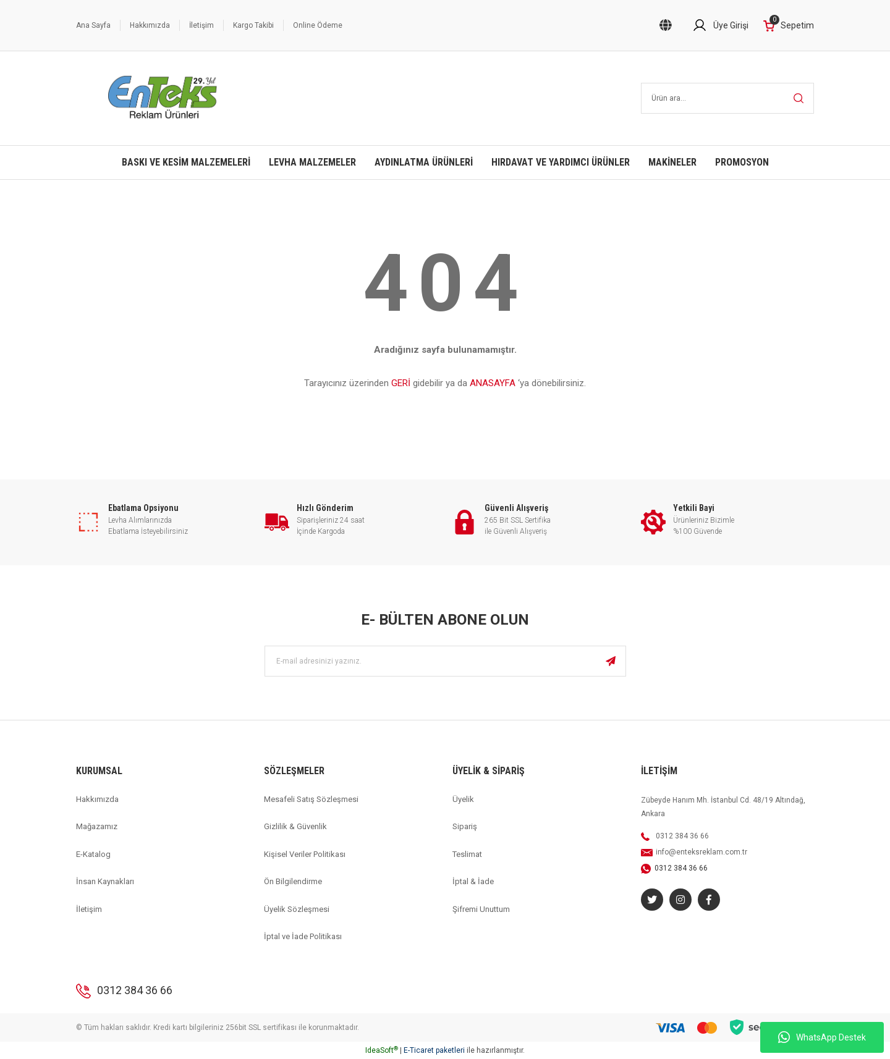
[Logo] (163, 98)
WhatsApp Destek (822, 1037)
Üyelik (463, 799)
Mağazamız (96, 826)
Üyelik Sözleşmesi (296, 909)
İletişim (201, 25)
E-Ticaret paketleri (434, 1050)
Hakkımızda (150, 25)
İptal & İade (473, 881)
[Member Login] (720, 25)
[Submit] (610, 661)
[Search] (728, 98)
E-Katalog (93, 854)
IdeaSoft (381, 1050)
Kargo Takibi (253, 25)
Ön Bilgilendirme (293, 881)
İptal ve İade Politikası (303, 936)
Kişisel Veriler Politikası (304, 854)
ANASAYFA (492, 383)
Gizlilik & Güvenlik (295, 826)
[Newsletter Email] (445, 661)
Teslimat (467, 854)
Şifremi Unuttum (481, 909)
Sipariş (464, 826)
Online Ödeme (317, 25)
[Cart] (788, 25)
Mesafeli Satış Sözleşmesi (311, 799)
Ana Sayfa (93, 25)
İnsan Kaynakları (105, 881)
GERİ (400, 383)
